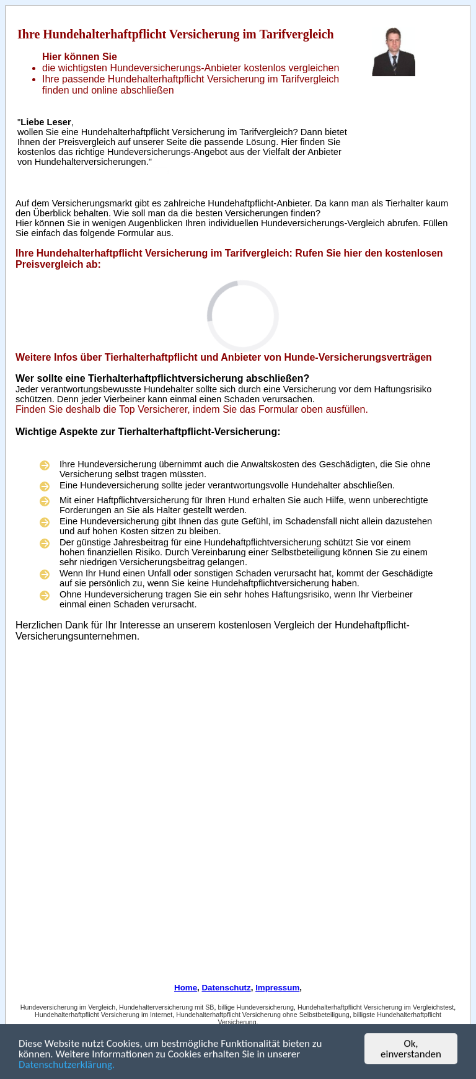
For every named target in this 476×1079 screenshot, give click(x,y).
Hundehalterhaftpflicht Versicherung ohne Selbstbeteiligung (263, 1014)
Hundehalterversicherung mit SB (166, 1007)
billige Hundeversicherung (256, 1007)
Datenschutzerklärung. (67, 1065)
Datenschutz (225, 987)
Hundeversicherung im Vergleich (67, 1007)
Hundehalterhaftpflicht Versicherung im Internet (103, 1014)
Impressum (277, 987)
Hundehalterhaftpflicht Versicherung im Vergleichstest (376, 1007)
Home (185, 987)
